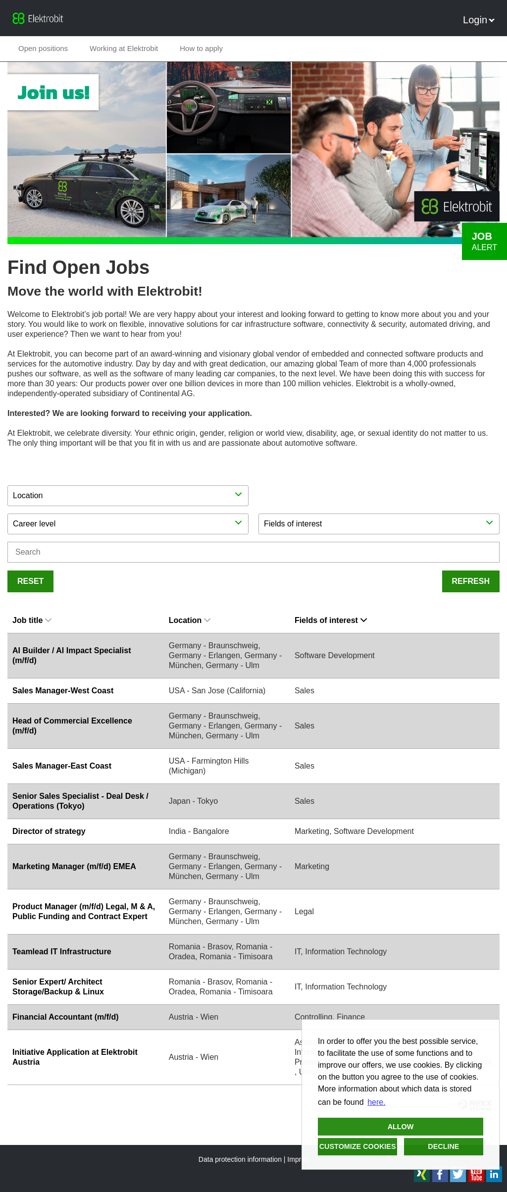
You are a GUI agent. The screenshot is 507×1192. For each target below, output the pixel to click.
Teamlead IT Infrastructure (61, 951)
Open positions (43, 48)
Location (190, 620)
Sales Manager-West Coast (62, 690)
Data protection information (240, 1159)
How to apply (201, 48)
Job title (31, 620)
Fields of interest (331, 620)
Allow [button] (401, 1127)
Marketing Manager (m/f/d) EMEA (74, 866)
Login (479, 19)
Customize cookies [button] (357, 1146)
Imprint (297, 1159)
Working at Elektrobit (124, 48)
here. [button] (376, 1102)
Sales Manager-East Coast (61, 766)
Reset (30, 581)
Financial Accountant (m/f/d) (65, 1017)
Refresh (471, 581)
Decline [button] (443, 1146)
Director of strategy (49, 831)
